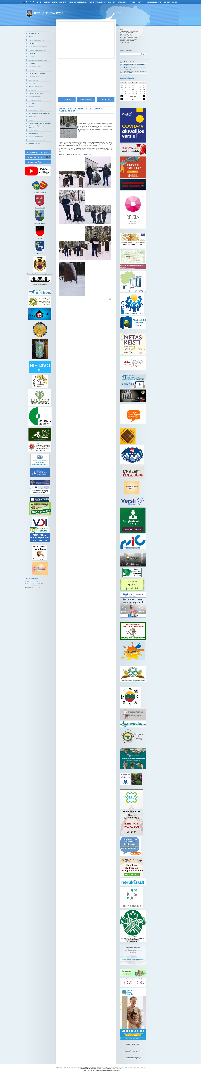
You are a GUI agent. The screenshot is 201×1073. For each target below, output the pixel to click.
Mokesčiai (32, 106)
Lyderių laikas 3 (33, 130)
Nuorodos (32, 63)
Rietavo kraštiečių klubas (36, 93)
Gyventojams (66, 99)
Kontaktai (32, 83)
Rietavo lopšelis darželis (40, 284)
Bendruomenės (170, 2)
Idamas (104, 1070)
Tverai (40, 238)
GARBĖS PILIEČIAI (153, 2)
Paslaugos (122, 2)
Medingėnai (40, 253)
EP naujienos (32, 90)
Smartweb (116, 1070)
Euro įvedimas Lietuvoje (36, 110)
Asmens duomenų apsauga (36, 133)
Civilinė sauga (33, 103)
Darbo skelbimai (129, 62)
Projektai (31, 70)
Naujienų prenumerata (35, 86)
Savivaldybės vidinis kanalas (37, 140)
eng (24, 2)
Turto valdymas (33, 80)
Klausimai (32, 56)
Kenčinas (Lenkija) (39, 223)
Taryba (31, 36)
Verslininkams (86, 99)
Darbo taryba (33, 43)
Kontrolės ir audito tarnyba (36, 40)
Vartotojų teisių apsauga (36, 136)
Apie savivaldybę (34, 33)
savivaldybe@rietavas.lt (130, 37)
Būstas (31, 120)
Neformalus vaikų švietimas (37, 73)
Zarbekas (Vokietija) (40, 192)
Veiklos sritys (136, 2)
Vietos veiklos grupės (35, 66)
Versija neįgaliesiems (35, 96)
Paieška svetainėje (126, 51)
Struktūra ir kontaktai (55, 2)
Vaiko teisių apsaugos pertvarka (38, 46)
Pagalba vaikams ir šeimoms (37, 50)
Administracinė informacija (102, 2)
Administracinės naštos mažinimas (39, 113)
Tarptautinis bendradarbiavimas (38, 60)
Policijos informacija (35, 100)
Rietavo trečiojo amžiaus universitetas (40, 123)
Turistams (105, 99)
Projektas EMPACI (34, 143)
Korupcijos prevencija (35, 76)
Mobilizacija (32, 116)
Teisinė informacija (77, 2)
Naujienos (32, 53)
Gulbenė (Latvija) (40, 208)
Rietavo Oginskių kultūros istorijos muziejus (39, 274)
